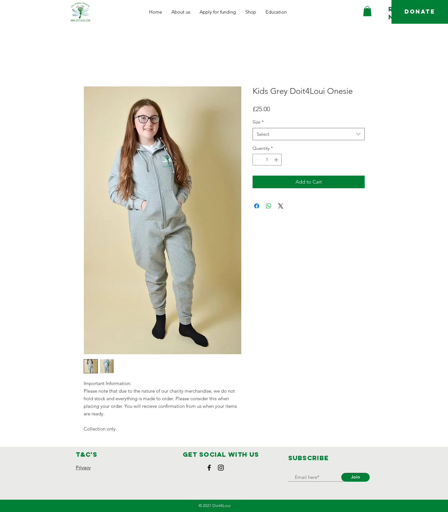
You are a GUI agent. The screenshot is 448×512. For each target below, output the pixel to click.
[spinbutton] (267, 159)
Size (258, 122)
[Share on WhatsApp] (268, 206)
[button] (181, 12)
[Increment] (277, 159)
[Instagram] (221, 468)
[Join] (355, 477)
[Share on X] (280, 206)
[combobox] (309, 134)
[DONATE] (419, 12)
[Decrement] (257, 159)
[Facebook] (209, 468)
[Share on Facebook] (256, 206)
